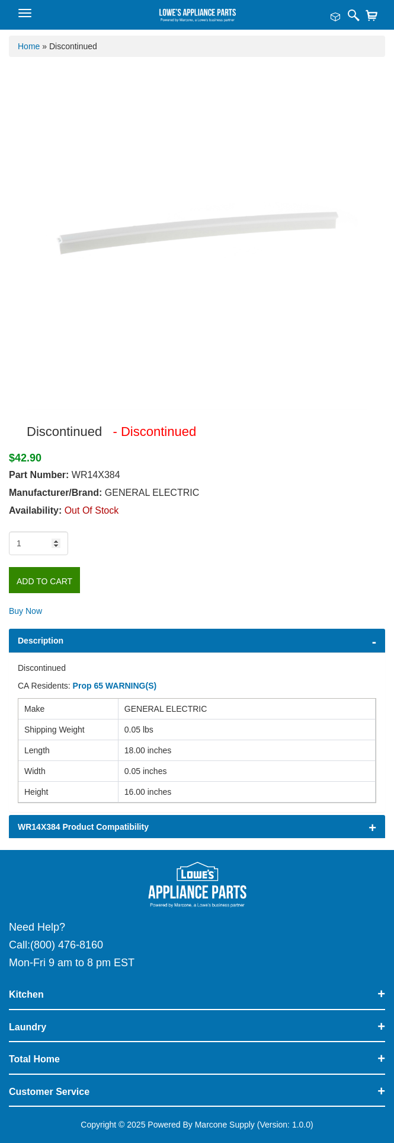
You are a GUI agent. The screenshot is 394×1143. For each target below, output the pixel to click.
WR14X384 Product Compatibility (83, 827)
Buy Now (25, 611)
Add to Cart (44, 581)
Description (40, 640)
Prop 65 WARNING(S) (115, 685)
